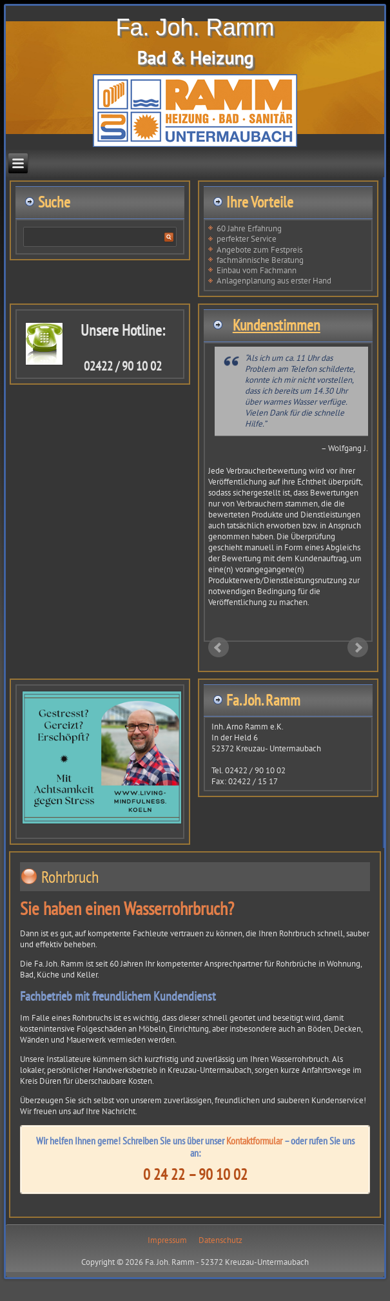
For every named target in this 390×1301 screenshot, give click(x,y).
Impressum (167, 1240)
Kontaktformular (254, 1140)
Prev (218, 647)
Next (357, 647)
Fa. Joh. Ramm (194, 27)
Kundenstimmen (276, 325)
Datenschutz (220, 1240)
